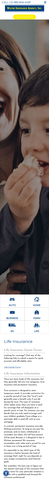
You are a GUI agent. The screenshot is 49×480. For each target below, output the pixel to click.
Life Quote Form (12, 367)
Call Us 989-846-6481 (16, 2)
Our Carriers (24, 17)
